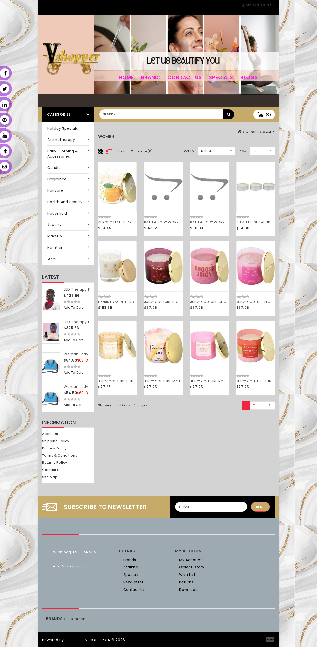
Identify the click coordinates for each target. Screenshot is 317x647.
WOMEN (269, 132)
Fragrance (57, 179)
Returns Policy (54, 462)
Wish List (187, 574)
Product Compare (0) (135, 151)
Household (57, 213)
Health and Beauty (65, 201)
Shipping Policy (55, 441)
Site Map (49, 477)
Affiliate (130, 567)
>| (270, 405)
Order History (191, 567)
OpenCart (74, 639)
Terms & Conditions (59, 455)
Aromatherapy (61, 139)
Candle (54, 167)
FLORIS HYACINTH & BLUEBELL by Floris (130, 301)
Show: (243, 151)
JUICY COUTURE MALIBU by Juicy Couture (180, 381)
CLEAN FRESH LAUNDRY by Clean (263, 222)
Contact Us (184, 77)
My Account (190, 559)
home (126, 77)
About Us (50, 433)
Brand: (150, 77)
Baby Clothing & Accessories (62, 154)
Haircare (55, 190)
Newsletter (133, 582)
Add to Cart (73, 307)
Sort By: (189, 151)
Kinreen (78, 618)
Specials (221, 77)
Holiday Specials (62, 128)
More (51, 259)
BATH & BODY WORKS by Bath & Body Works (182, 222)
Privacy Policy (54, 448)
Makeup (54, 236)
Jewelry (54, 224)
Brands (129, 559)
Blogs (249, 77)
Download (188, 589)
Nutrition (55, 247)
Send (260, 507)
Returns (186, 582)
